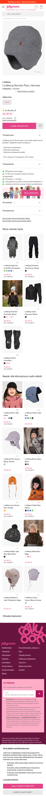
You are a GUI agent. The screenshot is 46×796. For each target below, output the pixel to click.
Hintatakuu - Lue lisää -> (14, 179)
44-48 (7, 102)
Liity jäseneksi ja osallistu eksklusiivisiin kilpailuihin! (23, 182)
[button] (3, 7)
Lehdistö (22, 670)
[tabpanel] (23, 48)
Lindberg (6, 82)
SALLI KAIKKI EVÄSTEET (23, 786)
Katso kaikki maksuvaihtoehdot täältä (16, 218)
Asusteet (18, 18)
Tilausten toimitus (25, 655)
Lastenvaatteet (8, 18)
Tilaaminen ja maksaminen (27, 659)
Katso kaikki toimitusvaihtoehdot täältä (16, 221)
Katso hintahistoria (9, 120)
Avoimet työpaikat (8, 670)
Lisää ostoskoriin (19, 125)
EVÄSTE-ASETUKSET (23, 792)
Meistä (4, 673)
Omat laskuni (6, 655)
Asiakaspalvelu (7, 648)
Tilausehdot (6, 651)
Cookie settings (7, 666)
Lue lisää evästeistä (10, 779)
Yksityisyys (22, 662)
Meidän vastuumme (25, 666)
